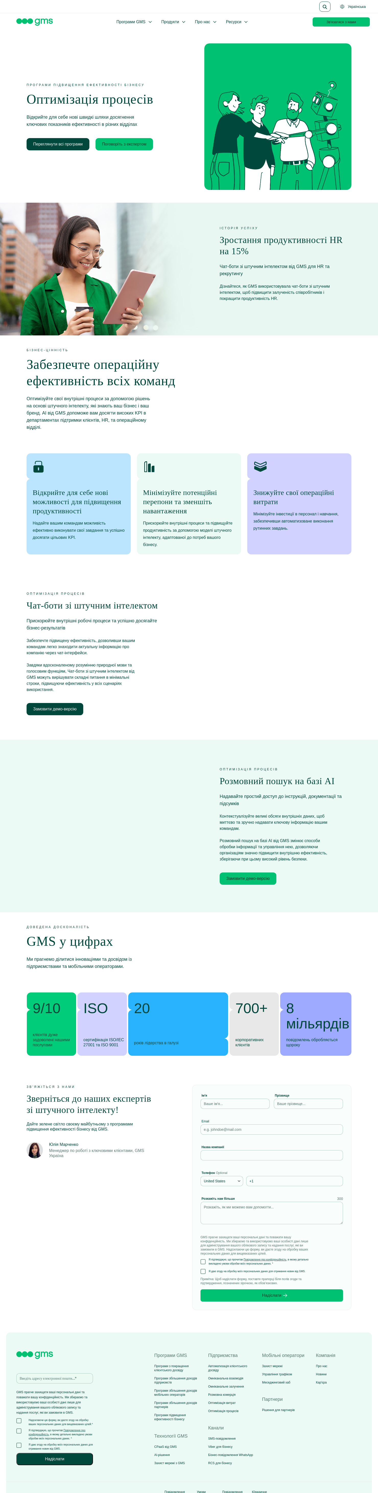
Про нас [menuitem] (321, 1342)
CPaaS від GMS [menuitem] (165, 1423)
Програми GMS (134, 22)
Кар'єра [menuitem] (321, 1359)
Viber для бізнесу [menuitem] (220, 1423)
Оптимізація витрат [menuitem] (222, 1379)
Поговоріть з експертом (124, 144)
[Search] (324, 7)
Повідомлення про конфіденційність (265, 1236)
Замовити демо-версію (55, 697)
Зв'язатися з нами (341, 22)
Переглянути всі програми (58, 144)
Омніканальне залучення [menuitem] (226, 1363)
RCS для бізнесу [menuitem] (220, 1439)
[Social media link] (346, 1473)
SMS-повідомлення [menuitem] (222, 1415)
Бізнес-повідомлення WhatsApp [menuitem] (230, 1431)
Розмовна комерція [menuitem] (221, 1371)
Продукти (173, 22)
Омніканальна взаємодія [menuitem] (225, 1355)
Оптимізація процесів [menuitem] (223, 1387)
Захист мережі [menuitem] (272, 1342)
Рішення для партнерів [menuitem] (278, 1386)
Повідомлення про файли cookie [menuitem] (232, 1472)
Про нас (206, 22)
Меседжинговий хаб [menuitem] (276, 1359)
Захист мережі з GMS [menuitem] (169, 1439)
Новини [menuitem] (321, 1351)
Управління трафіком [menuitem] (277, 1351)
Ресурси (237, 22)
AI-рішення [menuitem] (162, 1431)
